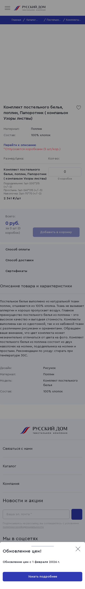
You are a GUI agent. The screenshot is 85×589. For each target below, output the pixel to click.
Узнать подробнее (42, 576)
